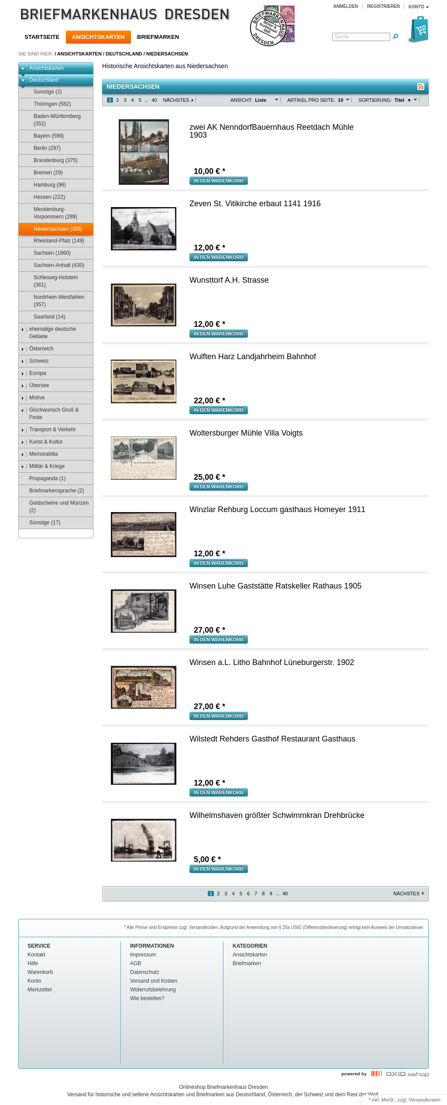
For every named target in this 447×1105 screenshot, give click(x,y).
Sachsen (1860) (48, 253)
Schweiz (35, 361)
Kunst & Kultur (42, 442)
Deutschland (124, 53)
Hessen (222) (45, 197)
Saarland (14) (45, 317)
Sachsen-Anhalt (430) (54, 265)
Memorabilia (39, 454)
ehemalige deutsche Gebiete (48, 332)
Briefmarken (158, 37)
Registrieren (383, 6)
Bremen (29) (44, 173)
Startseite (41, 37)
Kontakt (36, 955)
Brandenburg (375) (51, 160)
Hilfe (33, 963)
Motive (33, 398)
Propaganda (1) (43, 478)
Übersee (35, 385)
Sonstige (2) (43, 92)
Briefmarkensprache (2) (52, 491)
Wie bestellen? (147, 998)
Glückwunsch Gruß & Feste (50, 413)
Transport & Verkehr (48, 429)
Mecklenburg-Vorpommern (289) (51, 213)
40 (154, 100)
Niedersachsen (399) (53, 229)
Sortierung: (375, 100)
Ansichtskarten (98, 37)
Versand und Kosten (153, 981)
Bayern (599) (44, 136)
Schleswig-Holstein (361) (51, 281)
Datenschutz (144, 972)
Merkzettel (40, 990)
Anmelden (345, 6)
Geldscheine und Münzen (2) (55, 506)
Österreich (37, 349)
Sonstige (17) (40, 523)
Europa (33, 373)
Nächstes (176, 100)
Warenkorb (40, 972)
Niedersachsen (167, 53)
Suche (341, 37)
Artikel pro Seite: (311, 100)
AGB (135, 963)
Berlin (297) (43, 148)
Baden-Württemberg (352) (53, 120)
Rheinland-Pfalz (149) (54, 241)
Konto (34, 981)
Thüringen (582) (48, 104)
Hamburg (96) (45, 185)
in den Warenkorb (219, 180)
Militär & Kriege (43, 466)
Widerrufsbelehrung (153, 990)
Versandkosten (424, 1099)
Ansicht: (241, 100)
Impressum (143, 955)
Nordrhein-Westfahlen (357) (55, 301)
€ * (209, 171)
